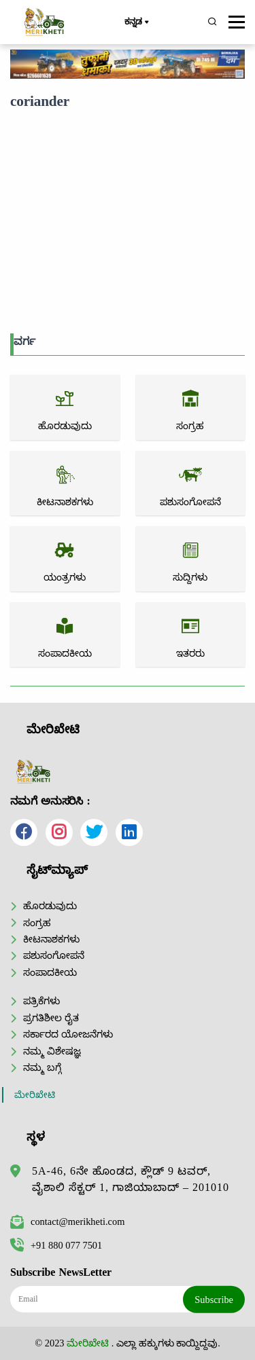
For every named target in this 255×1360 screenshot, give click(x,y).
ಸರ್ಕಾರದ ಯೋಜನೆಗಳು (68, 1034)
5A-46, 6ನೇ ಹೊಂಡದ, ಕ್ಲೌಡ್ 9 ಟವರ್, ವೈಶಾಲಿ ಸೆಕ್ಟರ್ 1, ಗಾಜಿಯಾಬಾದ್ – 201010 (130, 1179)
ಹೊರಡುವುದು (50, 905)
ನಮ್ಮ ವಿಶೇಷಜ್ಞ (52, 1051)
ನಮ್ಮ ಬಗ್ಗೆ (42, 1067)
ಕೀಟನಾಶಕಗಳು (51, 939)
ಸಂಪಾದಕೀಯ (50, 972)
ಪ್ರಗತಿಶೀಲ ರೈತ (51, 1017)
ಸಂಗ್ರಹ (37, 922)
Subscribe (213, 1298)
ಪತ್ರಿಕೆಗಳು (41, 1000)
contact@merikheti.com (67, 1221)
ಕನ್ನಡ (136, 22)
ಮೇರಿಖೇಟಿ (34, 1095)
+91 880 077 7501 (56, 1245)
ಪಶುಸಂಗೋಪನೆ (53, 955)
